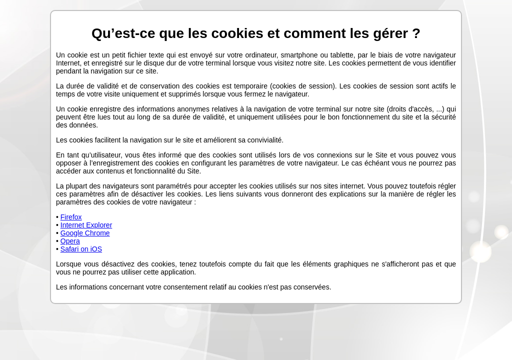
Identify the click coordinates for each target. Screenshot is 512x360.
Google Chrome (85, 233)
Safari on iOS (81, 249)
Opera (70, 241)
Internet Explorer (86, 225)
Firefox (71, 217)
